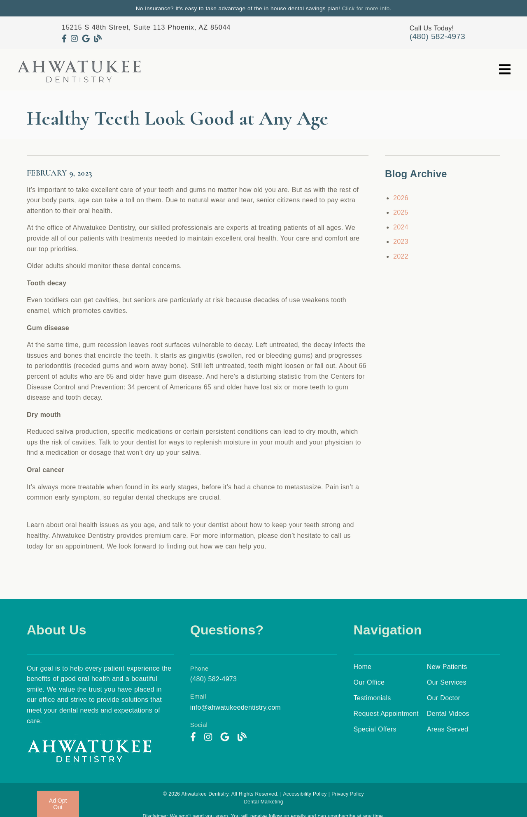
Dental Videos (448, 713)
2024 (400, 227)
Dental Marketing (263, 802)
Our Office (369, 682)
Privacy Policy (347, 794)
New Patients (447, 666)
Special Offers (375, 729)
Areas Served (447, 729)
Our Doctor (443, 697)
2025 (400, 212)
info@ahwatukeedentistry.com (235, 707)
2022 (400, 256)
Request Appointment (386, 713)
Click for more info (366, 8)
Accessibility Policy (304, 794)
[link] (64, 39)
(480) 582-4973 (437, 36)
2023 (400, 241)
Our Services (446, 682)
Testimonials (372, 697)
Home (363, 666)
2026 (400, 197)
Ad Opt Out (58, 803)
